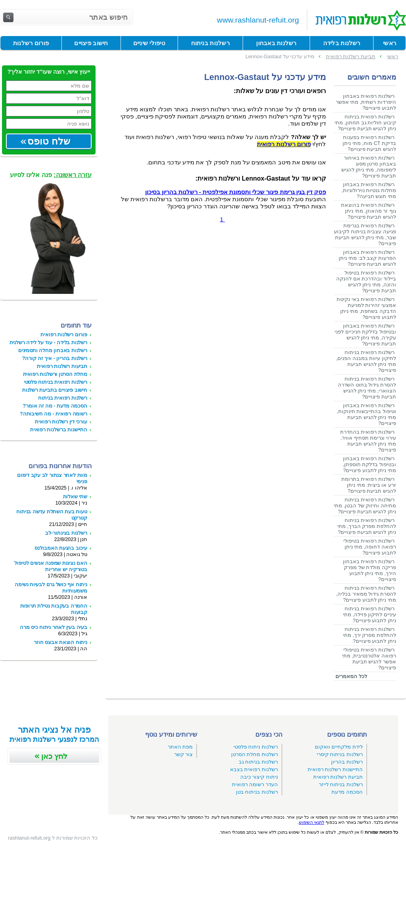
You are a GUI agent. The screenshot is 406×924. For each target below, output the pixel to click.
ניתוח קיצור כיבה (259, 777)
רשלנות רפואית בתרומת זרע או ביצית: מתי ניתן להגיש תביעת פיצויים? (368, 485)
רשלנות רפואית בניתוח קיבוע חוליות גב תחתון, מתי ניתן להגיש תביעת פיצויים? (365, 122)
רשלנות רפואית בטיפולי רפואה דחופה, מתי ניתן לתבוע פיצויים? (369, 547)
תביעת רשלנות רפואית (338, 777)
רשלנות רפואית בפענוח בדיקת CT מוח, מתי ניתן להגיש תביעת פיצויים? (369, 143)
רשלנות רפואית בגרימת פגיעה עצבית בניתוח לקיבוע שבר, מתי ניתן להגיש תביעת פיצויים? (365, 234)
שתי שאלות (75, 496)
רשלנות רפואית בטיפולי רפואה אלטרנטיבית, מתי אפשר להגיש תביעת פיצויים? (369, 659)
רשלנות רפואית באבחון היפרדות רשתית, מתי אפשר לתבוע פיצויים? (366, 102)
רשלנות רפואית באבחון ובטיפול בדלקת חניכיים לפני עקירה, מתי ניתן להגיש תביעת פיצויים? (365, 335)
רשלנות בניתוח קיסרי (340, 754)
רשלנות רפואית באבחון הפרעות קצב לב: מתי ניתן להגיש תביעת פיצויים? (367, 258)
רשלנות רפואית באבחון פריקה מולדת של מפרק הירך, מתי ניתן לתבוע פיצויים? (369, 570)
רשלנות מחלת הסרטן (254, 754)
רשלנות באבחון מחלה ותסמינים (52, 350)
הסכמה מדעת (347, 792)
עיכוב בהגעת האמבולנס (60, 548)
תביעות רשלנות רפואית (62, 366)
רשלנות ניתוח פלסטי (256, 747)
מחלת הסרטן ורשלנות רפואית (55, 374)
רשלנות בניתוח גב (258, 762)
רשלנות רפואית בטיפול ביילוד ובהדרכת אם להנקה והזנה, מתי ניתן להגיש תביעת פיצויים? (366, 281)
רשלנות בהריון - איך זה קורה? (54, 358)
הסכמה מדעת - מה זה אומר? (55, 406)
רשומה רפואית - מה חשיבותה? (53, 414)
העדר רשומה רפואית (255, 784)
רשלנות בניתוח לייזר (341, 784)
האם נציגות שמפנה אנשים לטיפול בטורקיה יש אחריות (50, 566)
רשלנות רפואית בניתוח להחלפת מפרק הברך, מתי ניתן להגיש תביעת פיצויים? (366, 526)
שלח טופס (48, 141)
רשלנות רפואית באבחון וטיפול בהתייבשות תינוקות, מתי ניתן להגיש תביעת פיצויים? (366, 414)
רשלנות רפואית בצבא (254, 769)
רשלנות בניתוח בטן (257, 792)
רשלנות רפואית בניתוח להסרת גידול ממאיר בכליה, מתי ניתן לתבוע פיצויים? (366, 594)
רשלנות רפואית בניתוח (62, 398)
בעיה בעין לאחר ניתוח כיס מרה (53, 627)
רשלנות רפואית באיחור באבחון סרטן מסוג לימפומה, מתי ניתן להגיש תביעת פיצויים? (368, 167)
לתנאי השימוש (311, 822)
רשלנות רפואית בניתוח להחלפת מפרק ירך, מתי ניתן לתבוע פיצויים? (369, 635)
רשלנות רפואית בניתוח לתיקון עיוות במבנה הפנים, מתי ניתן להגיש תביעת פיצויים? (366, 361)
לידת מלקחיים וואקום (339, 747)
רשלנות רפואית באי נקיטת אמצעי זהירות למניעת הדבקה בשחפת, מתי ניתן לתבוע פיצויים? (366, 308)
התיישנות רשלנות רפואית (335, 769)
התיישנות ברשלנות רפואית (58, 429)
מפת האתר (180, 747)
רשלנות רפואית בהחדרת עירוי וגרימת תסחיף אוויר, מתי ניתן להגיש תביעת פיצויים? (368, 441)
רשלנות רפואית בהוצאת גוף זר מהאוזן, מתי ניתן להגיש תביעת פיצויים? (368, 211)
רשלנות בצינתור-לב (66, 533)
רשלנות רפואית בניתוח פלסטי (55, 382)
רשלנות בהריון (347, 762)
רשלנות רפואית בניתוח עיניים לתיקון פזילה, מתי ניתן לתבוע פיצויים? (369, 614)
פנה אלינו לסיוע (51, 174)
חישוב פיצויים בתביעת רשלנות (54, 390)
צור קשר (183, 754)
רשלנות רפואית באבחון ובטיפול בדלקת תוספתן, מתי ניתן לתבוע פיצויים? (369, 464)
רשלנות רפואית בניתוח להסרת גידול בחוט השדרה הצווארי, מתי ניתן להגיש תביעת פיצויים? (367, 388)
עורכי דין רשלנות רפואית (61, 422)
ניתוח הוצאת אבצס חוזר (60, 642)
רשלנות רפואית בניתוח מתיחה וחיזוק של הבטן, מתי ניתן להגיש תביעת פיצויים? (365, 505)
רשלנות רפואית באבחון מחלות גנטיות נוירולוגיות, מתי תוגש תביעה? (368, 190)
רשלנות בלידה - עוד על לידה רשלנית (48, 342)
